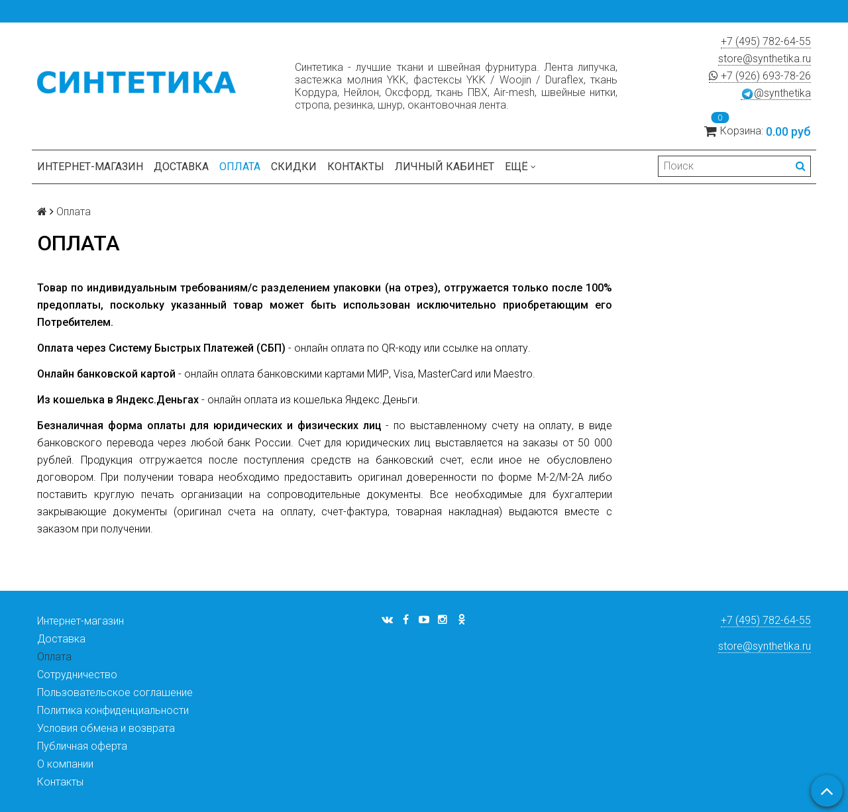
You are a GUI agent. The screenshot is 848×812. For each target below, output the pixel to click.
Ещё (520, 166)
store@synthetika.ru (764, 58)
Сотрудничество (77, 674)
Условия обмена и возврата (106, 728)
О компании (65, 764)
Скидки (294, 166)
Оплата (239, 166)
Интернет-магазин (90, 166)
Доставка (181, 166)
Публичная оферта (82, 746)
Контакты (355, 166)
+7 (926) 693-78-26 (760, 76)
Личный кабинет (444, 166)
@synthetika (776, 93)
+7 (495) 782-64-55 (766, 41)
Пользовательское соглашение (115, 692)
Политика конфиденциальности (113, 710)
